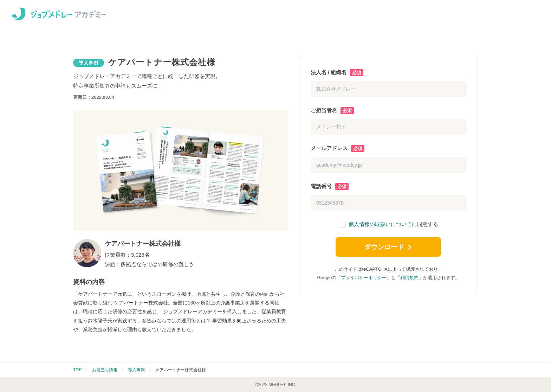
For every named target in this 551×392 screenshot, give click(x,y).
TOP (77, 369)
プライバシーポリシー (364, 279)
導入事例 (136, 369)
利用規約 (409, 279)
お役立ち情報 (104, 369)
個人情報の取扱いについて (380, 224)
